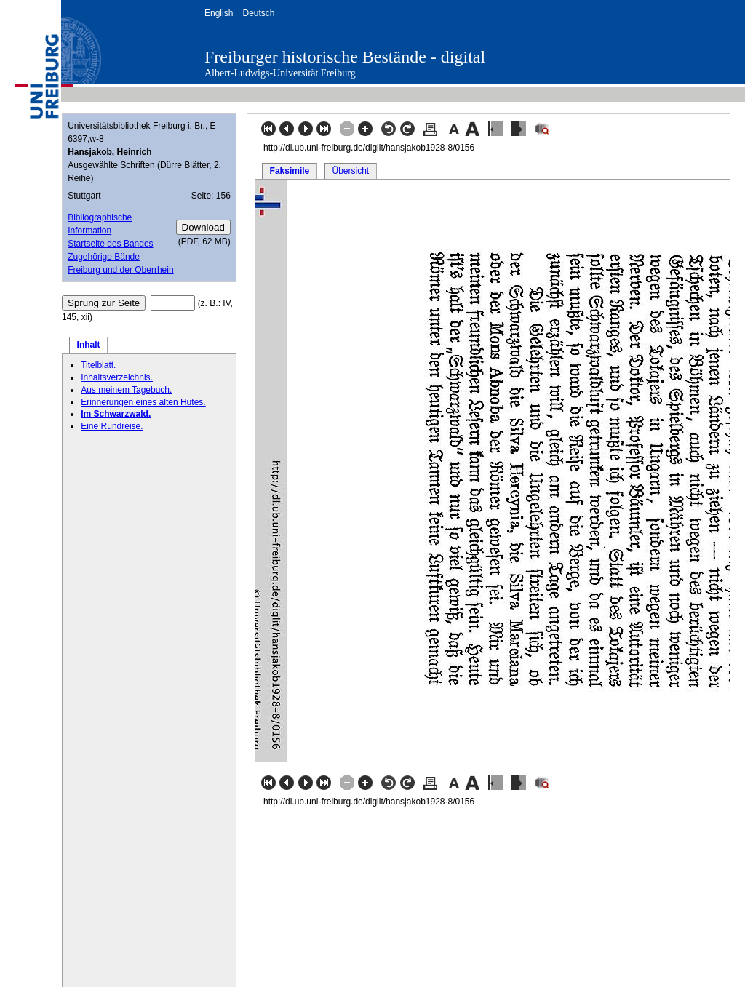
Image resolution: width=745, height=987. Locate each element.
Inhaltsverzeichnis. (117, 377)
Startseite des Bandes (110, 244)
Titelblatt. (98, 365)
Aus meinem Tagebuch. (126, 390)
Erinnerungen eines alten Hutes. (143, 402)
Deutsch (258, 13)
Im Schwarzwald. (116, 414)
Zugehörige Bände (104, 257)
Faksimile (290, 171)
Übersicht (350, 171)
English (218, 13)
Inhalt (88, 345)
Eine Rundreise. (112, 426)
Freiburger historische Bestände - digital (344, 56)
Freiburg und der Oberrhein (120, 270)
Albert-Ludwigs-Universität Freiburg (280, 73)
